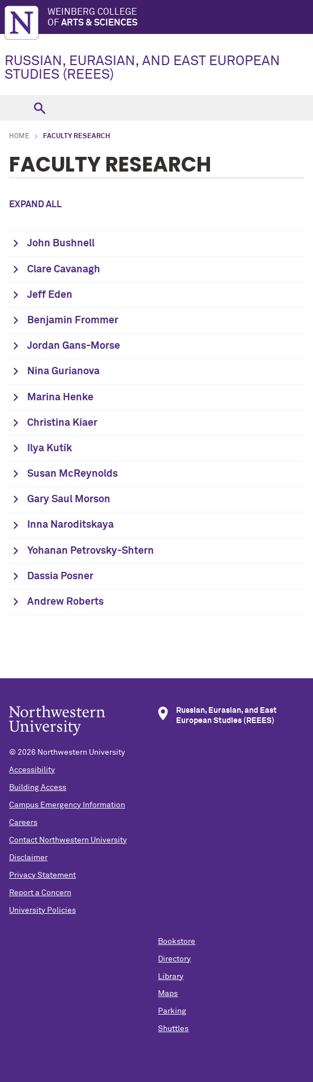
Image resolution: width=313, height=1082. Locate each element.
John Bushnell (61, 243)
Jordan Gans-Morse (73, 346)
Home (19, 136)
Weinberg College (180, 17)
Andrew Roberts (65, 602)
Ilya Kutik (49, 448)
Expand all (35, 204)
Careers (23, 823)
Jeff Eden (49, 295)
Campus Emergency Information (67, 805)
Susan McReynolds (72, 474)
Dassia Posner (60, 576)
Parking (172, 1011)
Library (170, 977)
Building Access (37, 788)
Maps (168, 994)
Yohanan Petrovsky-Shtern (90, 551)
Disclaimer (28, 858)
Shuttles (173, 1029)
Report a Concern (40, 893)
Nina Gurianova (63, 371)
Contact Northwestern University (68, 840)
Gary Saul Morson (68, 499)
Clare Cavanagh (63, 269)
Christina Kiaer (62, 423)
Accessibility (32, 770)
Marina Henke (60, 397)
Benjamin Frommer (72, 320)
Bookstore (176, 942)
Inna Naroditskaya (70, 525)
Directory (174, 959)
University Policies (42, 910)
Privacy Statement (42, 875)
